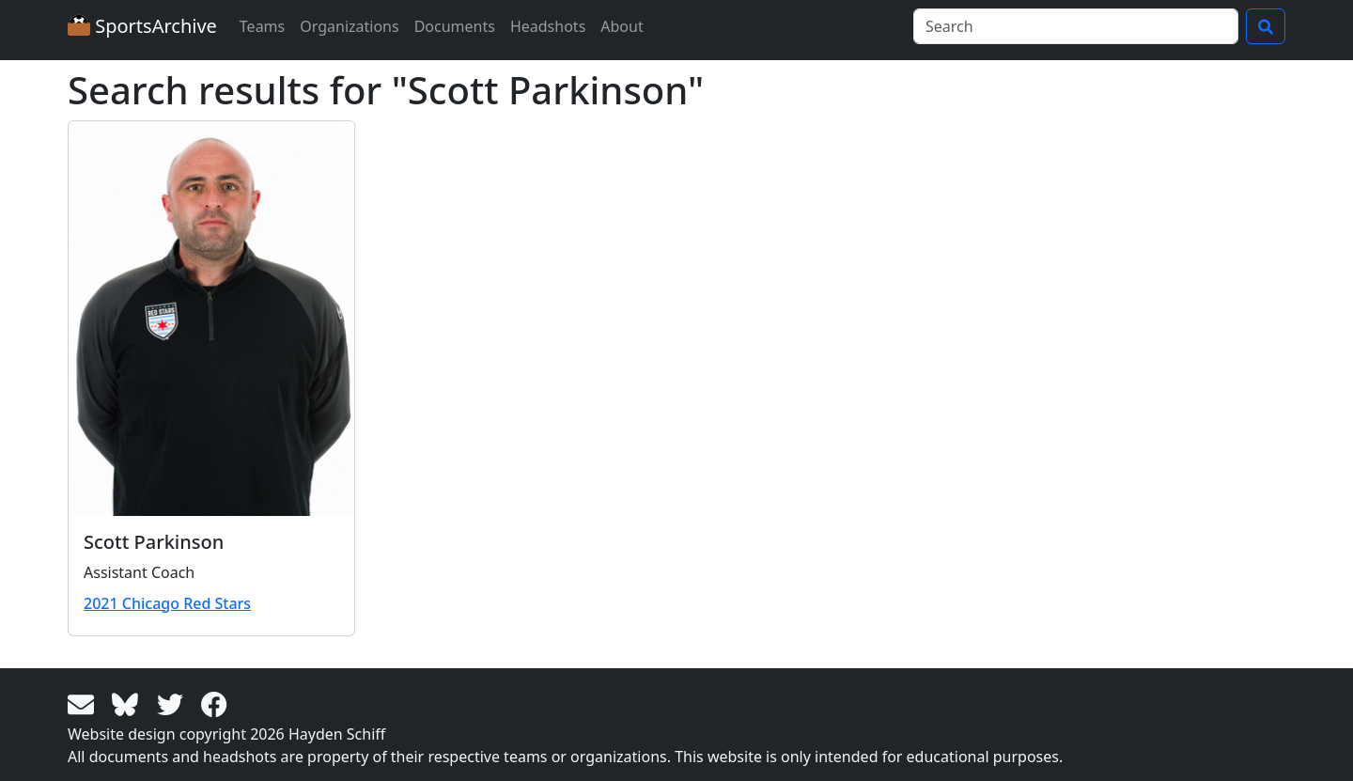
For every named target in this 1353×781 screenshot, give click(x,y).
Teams (262, 26)
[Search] (1075, 26)
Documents (454, 26)
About (621, 26)
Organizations (349, 26)
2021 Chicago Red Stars (167, 603)
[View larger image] (211, 318)
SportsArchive (142, 26)
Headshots (547, 26)
